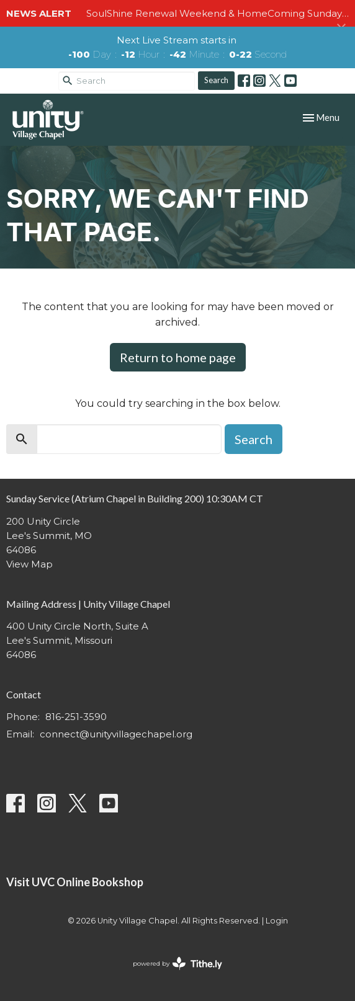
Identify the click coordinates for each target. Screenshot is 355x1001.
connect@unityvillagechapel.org (116, 734)
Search (216, 80)
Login (277, 920)
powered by (177, 963)
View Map (29, 564)
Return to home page (178, 357)
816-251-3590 (76, 717)
